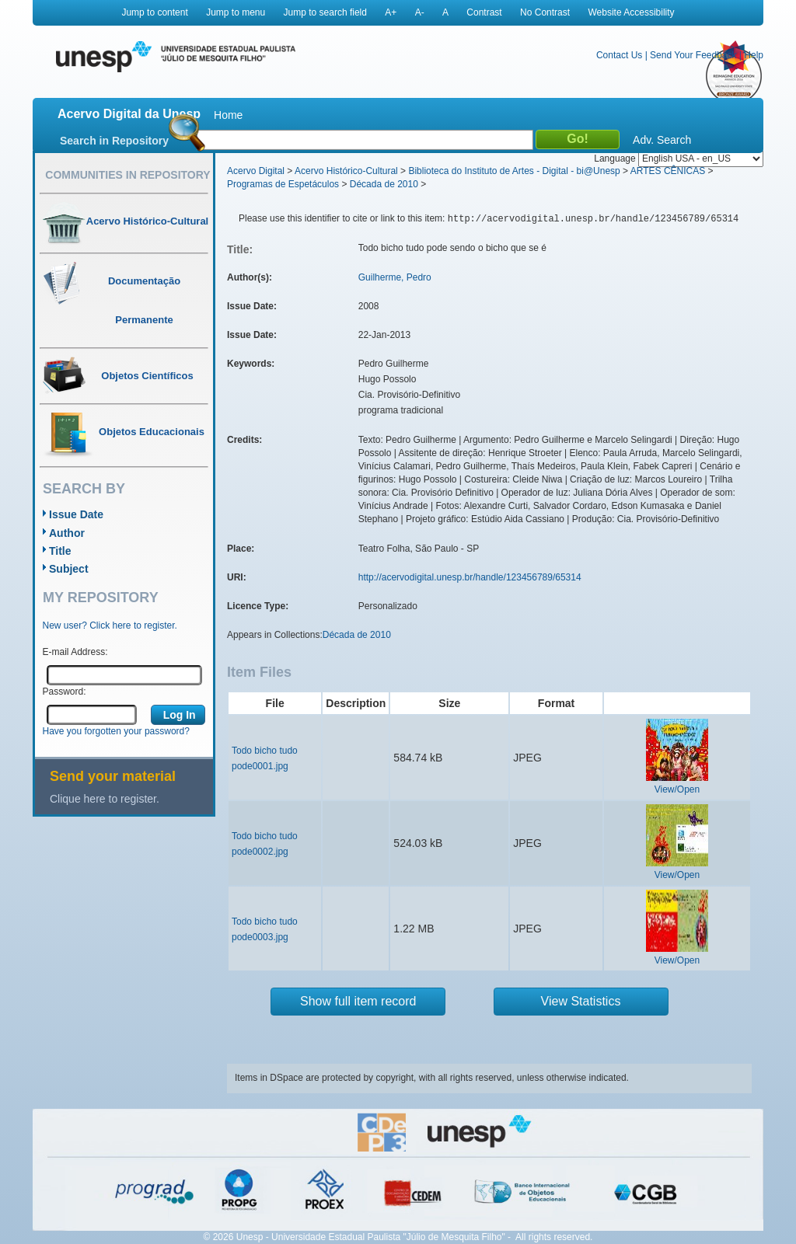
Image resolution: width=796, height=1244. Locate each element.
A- (419, 12)
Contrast (483, 12)
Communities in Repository (127, 175)
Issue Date (76, 514)
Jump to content (154, 12)
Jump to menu (235, 12)
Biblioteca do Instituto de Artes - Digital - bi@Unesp (514, 171)
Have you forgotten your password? (116, 731)
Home (228, 115)
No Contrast (545, 12)
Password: (64, 691)
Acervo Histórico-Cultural (346, 171)
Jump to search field (325, 12)
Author (67, 533)
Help (753, 55)
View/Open (677, 789)
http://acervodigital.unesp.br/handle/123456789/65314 (469, 577)
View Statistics (581, 1001)
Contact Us (619, 55)
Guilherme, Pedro (394, 277)
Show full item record (358, 1001)
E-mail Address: (75, 651)
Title (60, 551)
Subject (69, 569)
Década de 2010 (384, 184)
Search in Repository (114, 140)
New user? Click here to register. (110, 625)
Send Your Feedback (693, 55)
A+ (390, 12)
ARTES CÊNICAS (667, 171)
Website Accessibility (631, 12)
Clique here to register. (104, 799)
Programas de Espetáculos (283, 184)
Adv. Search (662, 140)
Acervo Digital (256, 171)
